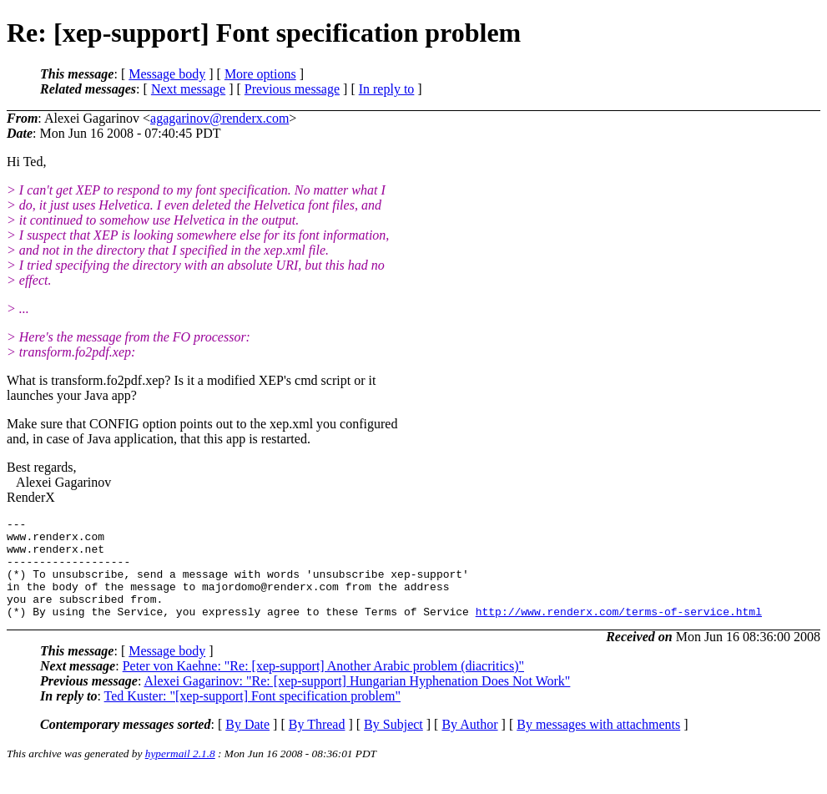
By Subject (393, 744)
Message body (167, 74)
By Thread (317, 744)
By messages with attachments (598, 744)
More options (260, 74)
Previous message (292, 89)
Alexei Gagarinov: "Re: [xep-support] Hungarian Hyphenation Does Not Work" (357, 701)
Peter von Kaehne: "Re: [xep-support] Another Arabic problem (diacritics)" (323, 686)
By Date (247, 744)
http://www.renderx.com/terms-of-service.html (619, 631)
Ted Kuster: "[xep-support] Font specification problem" (252, 716)
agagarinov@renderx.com (219, 118)
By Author (469, 744)
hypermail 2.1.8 (180, 773)
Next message (188, 89)
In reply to (387, 89)
